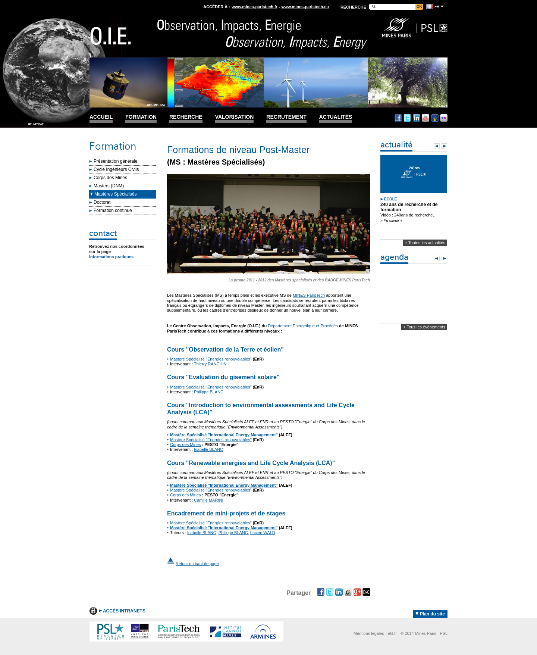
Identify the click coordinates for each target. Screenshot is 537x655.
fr (436, 6)
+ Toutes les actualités (425, 242)
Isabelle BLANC (208, 449)
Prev (437, 146)
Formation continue (113, 210)
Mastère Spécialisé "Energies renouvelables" (211, 359)
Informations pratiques (111, 257)
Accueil (101, 117)
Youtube (425, 118)
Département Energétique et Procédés (303, 326)
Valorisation (234, 117)
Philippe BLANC (208, 392)
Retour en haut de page (197, 563)
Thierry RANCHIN (210, 364)
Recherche (185, 117)
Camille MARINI (208, 500)
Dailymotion (435, 118)
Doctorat (102, 202)
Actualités (335, 117)
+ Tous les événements (424, 327)
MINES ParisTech (309, 295)
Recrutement (286, 117)
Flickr (444, 118)
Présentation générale (115, 161)
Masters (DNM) (109, 185)
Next (444, 146)
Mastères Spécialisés (115, 194)
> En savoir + (391, 221)
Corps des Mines (110, 177)
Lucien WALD (262, 532)
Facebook (398, 118)
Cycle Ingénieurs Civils (116, 169)
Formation (141, 117)
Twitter (407, 118)
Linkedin (416, 118)
